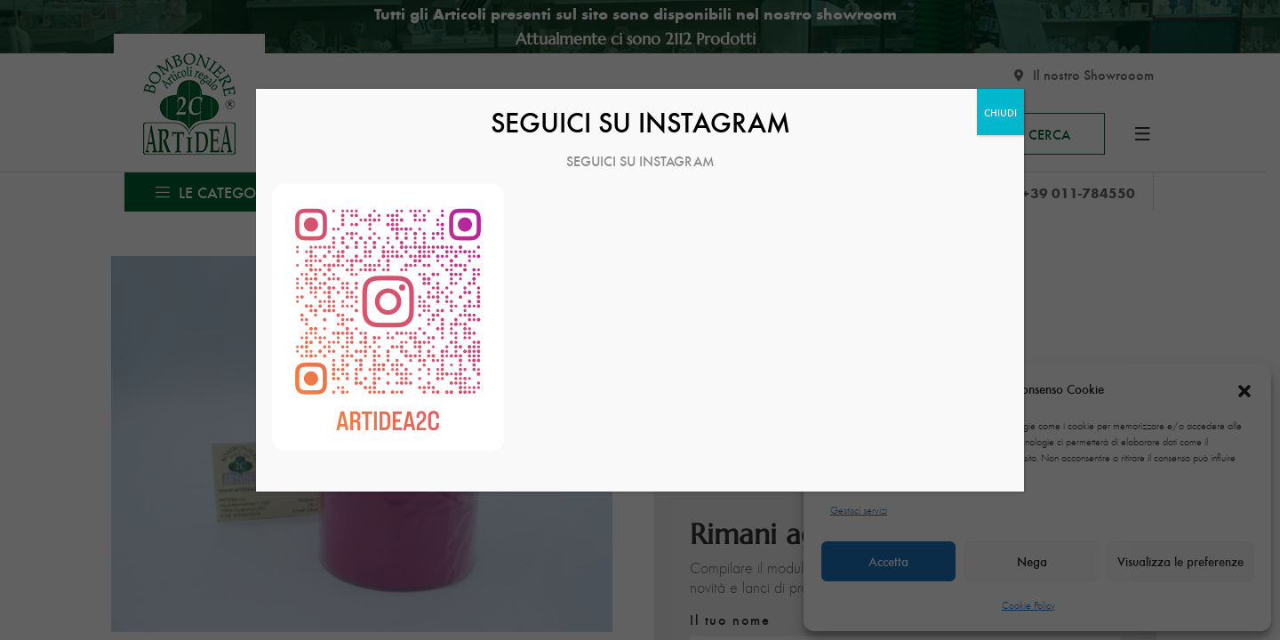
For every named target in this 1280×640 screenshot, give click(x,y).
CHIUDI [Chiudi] (1000, 112)
